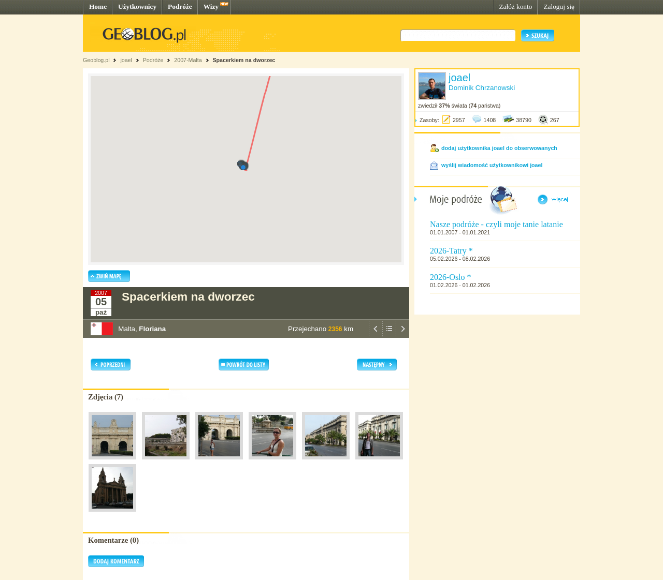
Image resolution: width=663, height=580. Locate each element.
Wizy (211, 6)
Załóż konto (515, 6)
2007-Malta (187, 60)
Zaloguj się (558, 6)
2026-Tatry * (451, 250)
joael (126, 60)
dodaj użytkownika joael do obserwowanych (499, 148)
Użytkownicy (137, 6)
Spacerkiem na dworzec (243, 60)
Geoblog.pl (96, 60)
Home (98, 6)
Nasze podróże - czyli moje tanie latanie (496, 224)
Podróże (180, 6)
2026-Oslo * (450, 277)
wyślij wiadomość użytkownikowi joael (491, 165)
